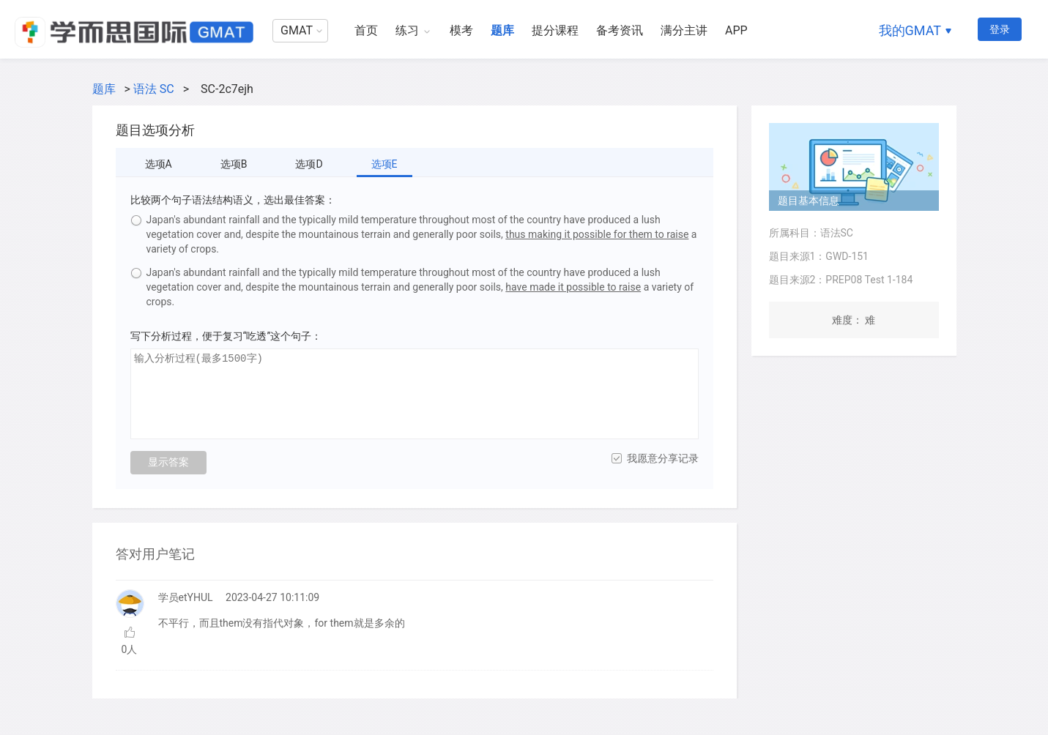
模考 (461, 30)
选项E (384, 164)
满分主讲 (684, 30)
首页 (366, 30)
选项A (158, 164)
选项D (308, 164)
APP (736, 30)
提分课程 (555, 30)
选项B (234, 164)
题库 (502, 30)
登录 (999, 29)
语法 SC (153, 89)
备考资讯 (619, 30)
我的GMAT (910, 30)
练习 (407, 30)
